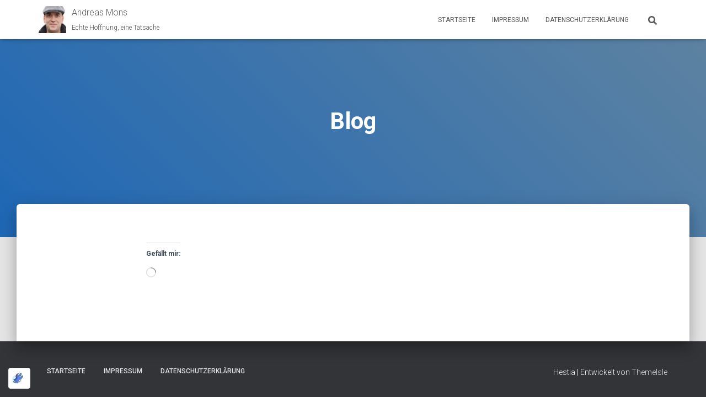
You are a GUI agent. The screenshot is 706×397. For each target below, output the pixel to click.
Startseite (456, 20)
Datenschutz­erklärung (587, 20)
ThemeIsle (649, 372)
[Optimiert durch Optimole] (19, 378)
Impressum (510, 20)
